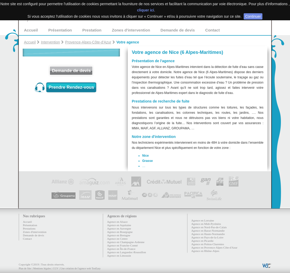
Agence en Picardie (202, 240)
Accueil (31, 30)
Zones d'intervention (131, 30)
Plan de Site (25, 268)
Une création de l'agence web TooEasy (80, 268)
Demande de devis (178, 30)
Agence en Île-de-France (121, 248)
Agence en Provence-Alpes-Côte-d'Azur (214, 247)
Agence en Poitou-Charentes (207, 244)
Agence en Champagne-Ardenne (125, 242)
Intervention (50, 42)
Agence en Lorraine (202, 220)
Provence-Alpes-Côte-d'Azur (88, 42)
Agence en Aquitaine (119, 225)
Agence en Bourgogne (120, 231)
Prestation (91, 30)
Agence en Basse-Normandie (208, 230)
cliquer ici (145, 10)
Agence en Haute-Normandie (208, 234)
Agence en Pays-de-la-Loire (207, 237)
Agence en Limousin (119, 255)
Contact (212, 30)
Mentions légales (42, 268)
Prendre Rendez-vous (71, 87)
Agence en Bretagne (118, 235)
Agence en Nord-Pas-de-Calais (209, 227)
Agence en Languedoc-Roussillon (126, 252)
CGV (55, 268)
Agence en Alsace (117, 221)
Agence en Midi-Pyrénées (206, 223)
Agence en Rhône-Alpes (205, 250)
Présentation (60, 30)
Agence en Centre (117, 238)
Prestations (29, 228)
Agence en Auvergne (119, 228)
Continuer (253, 16)
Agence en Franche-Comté (122, 245)
